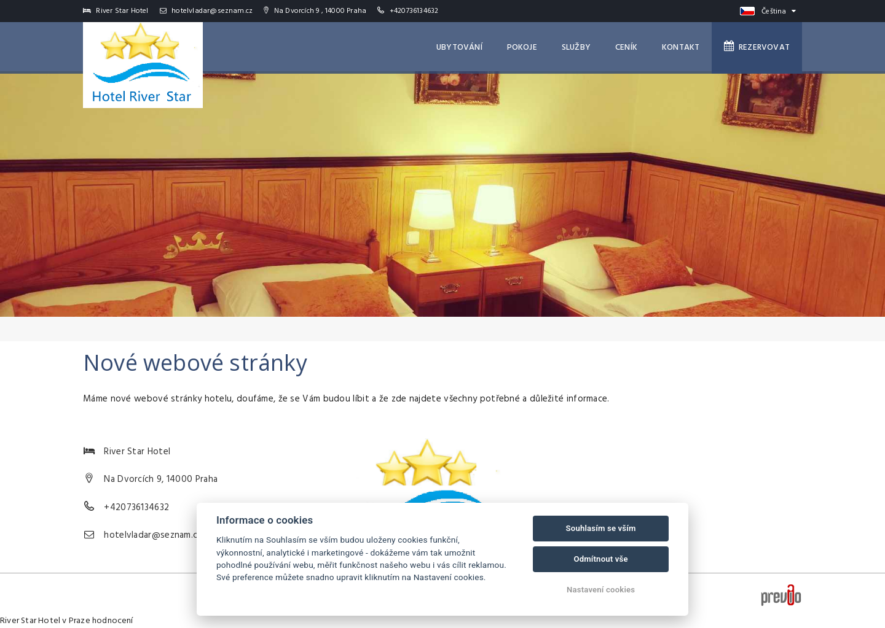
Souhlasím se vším (601, 528)
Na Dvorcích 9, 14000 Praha (161, 479)
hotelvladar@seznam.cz (206, 11)
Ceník (626, 47)
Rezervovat (757, 47)
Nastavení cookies (601, 589)
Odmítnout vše (600, 559)
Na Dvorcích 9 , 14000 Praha (315, 11)
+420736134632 (414, 11)
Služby (576, 47)
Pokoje (522, 47)
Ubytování (459, 47)
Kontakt (680, 47)
